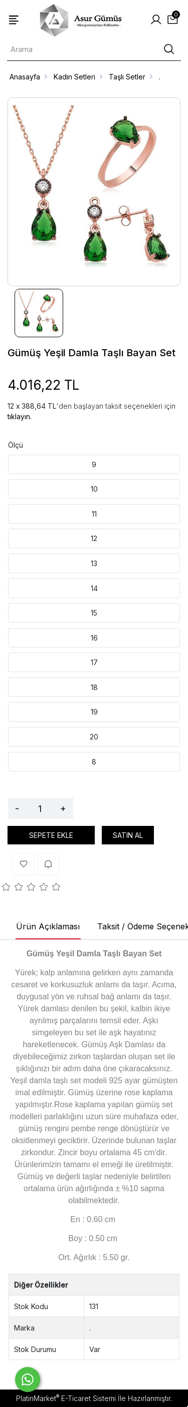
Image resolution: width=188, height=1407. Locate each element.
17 (94, 662)
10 (94, 489)
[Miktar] (40, 808)
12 (94, 538)
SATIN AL (128, 835)
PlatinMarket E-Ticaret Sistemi (66, 1398)
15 (94, 613)
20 (94, 736)
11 (94, 514)
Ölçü (15, 445)
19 (94, 711)
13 (94, 563)
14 (94, 588)
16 (94, 638)
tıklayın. (20, 416)
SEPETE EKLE (51, 835)
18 (94, 687)
